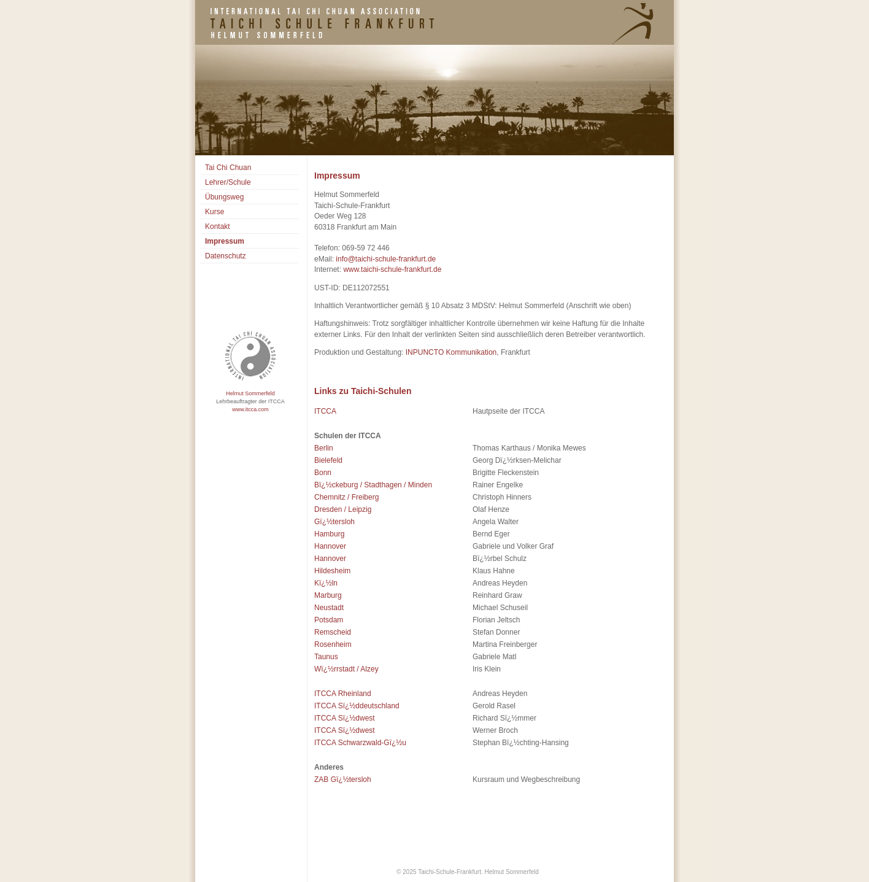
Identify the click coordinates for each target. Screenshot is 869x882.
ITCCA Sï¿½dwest (344, 718)
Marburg (328, 595)
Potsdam (328, 620)
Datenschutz (225, 256)
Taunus (326, 656)
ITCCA (325, 411)
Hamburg (329, 534)
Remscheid (332, 632)
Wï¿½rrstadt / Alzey (346, 669)
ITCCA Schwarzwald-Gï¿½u (360, 742)
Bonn (322, 472)
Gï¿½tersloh (334, 521)
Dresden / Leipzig (342, 509)
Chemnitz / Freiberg (346, 497)
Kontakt (217, 226)
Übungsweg (224, 197)
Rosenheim (333, 644)
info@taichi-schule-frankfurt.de (386, 259)
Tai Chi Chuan (228, 167)
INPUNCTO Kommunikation (449, 352)
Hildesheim (332, 571)
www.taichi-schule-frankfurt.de (392, 269)
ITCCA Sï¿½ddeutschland (357, 706)
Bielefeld (328, 460)
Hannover (330, 546)
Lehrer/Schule (228, 182)
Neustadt (329, 607)
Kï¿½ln (326, 583)
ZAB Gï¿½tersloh (342, 779)
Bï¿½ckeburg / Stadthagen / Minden (373, 485)
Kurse (214, 211)
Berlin (323, 448)
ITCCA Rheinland (342, 693)
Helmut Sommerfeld (250, 393)
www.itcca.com (250, 409)
